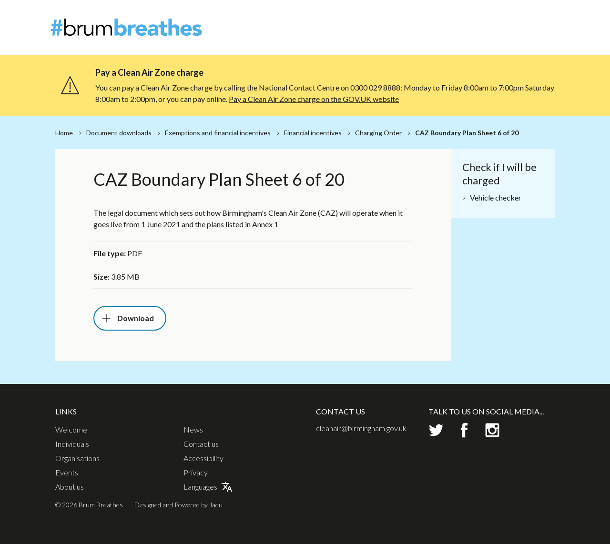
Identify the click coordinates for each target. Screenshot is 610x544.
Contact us (201, 444)
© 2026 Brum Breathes (89, 505)
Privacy (195, 472)
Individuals (422, 33)
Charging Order (378, 133)
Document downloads (119, 133)
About (489, 16)
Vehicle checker (495, 197)
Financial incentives (313, 133)
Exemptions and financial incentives (218, 133)
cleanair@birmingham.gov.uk (361, 428)
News (517, 16)
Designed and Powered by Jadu (178, 505)
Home (64, 133)
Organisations (475, 33)
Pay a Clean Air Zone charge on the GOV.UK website (314, 98)
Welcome (378, 33)
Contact (547, 16)
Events (521, 33)
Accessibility (203, 458)
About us (69, 487)
